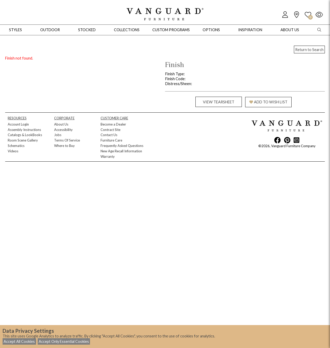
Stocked (87, 30)
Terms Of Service (67, 140)
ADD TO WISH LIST (268, 102)
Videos (13, 151)
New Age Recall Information (121, 151)
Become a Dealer (113, 124)
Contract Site (110, 130)
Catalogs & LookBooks (25, 135)
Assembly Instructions (24, 130)
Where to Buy (64, 146)
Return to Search (309, 49)
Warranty (108, 156)
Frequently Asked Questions (122, 146)
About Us (61, 124)
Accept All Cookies (19, 341)
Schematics (16, 146)
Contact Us (109, 135)
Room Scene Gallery (23, 140)
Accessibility (63, 130)
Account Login (18, 124)
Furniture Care (111, 140)
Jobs (57, 135)
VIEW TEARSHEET (218, 102)
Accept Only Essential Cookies (64, 341)
